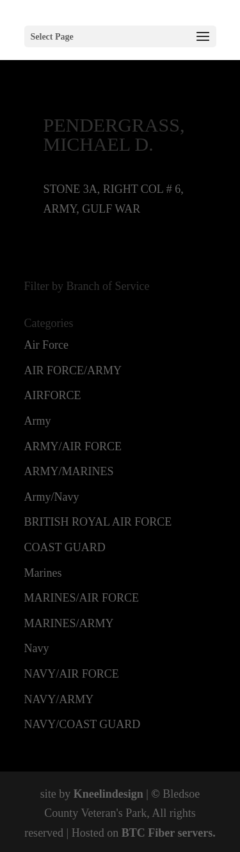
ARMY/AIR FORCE (73, 446)
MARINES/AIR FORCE (82, 597)
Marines (43, 573)
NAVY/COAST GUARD (82, 724)
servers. (195, 832)
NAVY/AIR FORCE (71, 673)
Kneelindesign (108, 793)
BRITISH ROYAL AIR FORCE (98, 521)
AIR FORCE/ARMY (73, 370)
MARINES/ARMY (69, 623)
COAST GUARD (65, 547)
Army (37, 421)
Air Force (46, 345)
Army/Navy (51, 497)
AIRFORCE (52, 395)
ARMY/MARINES (69, 471)
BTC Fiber (148, 832)
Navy (36, 648)
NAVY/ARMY (59, 699)
